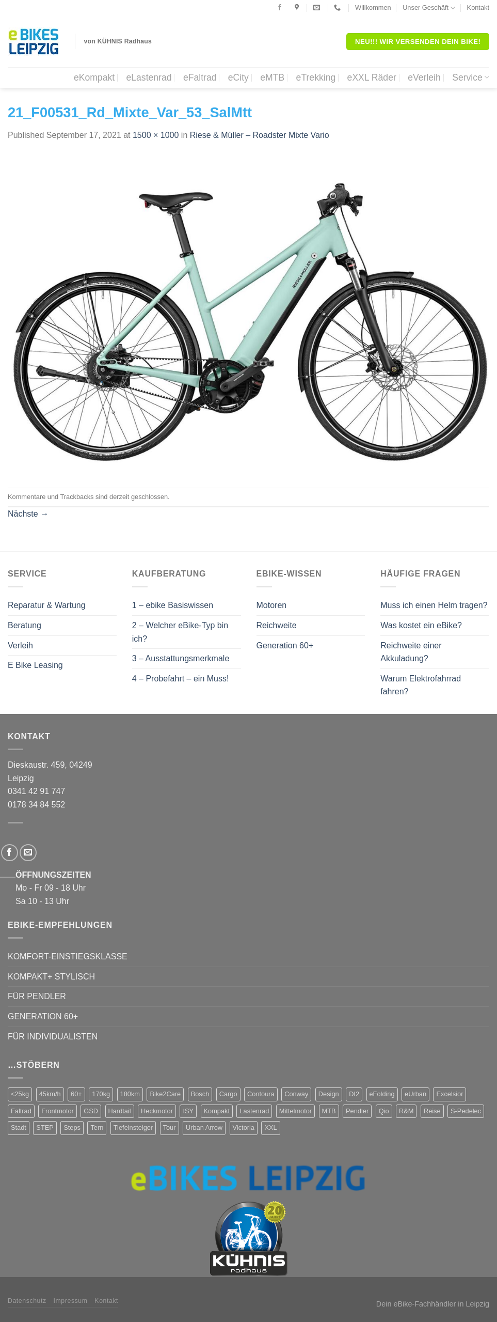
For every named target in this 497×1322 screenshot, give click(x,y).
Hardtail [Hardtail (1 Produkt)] (119, 1111)
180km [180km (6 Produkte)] (130, 1094)
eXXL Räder (371, 77)
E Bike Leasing (35, 665)
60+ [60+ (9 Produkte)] (76, 1094)
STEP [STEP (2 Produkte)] (44, 1127)
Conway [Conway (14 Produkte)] (296, 1094)
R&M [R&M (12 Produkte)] (406, 1111)
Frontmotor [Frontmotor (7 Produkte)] (57, 1111)
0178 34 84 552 (36, 804)
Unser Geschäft (429, 8)
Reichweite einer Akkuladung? (410, 652)
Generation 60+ (285, 645)
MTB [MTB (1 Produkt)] (329, 1111)
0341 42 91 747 (36, 791)
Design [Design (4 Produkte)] (328, 1094)
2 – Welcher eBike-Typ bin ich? (180, 632)
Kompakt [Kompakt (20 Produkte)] (217, 1111)
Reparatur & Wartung (47, 605)
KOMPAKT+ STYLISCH (51, 976)
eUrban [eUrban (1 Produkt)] (415, 1094)
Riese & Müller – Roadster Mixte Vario (259, 135)
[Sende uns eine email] (28, 852)
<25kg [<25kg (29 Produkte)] (20, 1094)
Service (470, 77)
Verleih (20, 645)
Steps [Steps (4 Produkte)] (72, 1127)
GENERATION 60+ (43, 1016)
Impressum (71, 1300)
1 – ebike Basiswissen (172, 605)
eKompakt (94, 77)
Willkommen (373, 7)
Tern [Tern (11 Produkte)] (96, 1127)
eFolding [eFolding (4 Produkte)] (382, 1094)
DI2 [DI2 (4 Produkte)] (354, 1094)
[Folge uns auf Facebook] (280, 7)
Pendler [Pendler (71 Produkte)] (357, 1111)
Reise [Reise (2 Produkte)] (432, 1111)
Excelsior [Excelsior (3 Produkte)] (449, 1094)
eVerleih (424, 77)
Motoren (271, 605)
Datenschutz (27, 1300)
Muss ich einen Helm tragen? (433, 605)
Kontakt (478, 7)
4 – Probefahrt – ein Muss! (180, 678)
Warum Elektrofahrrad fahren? (420, 685)
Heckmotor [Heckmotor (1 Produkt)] (157, 1111)
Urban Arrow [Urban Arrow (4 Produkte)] (204, 1127)
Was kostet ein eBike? (421, 625)
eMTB (272, 77)
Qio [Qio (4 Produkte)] (384, 1111)
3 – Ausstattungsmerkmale (181, 658)
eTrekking (316, 77)
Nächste (28, 513)
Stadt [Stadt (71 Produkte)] (18, 1127)
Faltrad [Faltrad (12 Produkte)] (21, 1111)
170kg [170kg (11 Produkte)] (101, 1094)
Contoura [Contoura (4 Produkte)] (261, 1094)
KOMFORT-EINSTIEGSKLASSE (67, 956)
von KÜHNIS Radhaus (118, 41)
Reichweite (276, 625)
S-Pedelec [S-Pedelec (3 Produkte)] (466, 1111)
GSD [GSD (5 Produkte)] (91, 1111)
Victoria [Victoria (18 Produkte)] (243, 1127)
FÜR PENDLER (37, 996)
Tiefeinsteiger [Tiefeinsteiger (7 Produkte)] (133, 1127)
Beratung (24, 625)
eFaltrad (200, 77)
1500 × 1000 (156, 135)
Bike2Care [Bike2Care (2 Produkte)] (165, 1094)
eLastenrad (148, 77)
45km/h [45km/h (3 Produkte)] (50, 1094)
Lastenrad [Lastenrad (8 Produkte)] (254, 1111)
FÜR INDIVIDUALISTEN (53, 1036)
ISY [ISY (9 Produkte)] (188, 1111)
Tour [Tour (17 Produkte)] (169, 1127)
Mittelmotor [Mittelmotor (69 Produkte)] (295, 1111)
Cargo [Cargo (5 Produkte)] (228, 1094)
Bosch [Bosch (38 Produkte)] (200, 1094)
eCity (238, 77)
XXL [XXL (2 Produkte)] (270, 1127)
